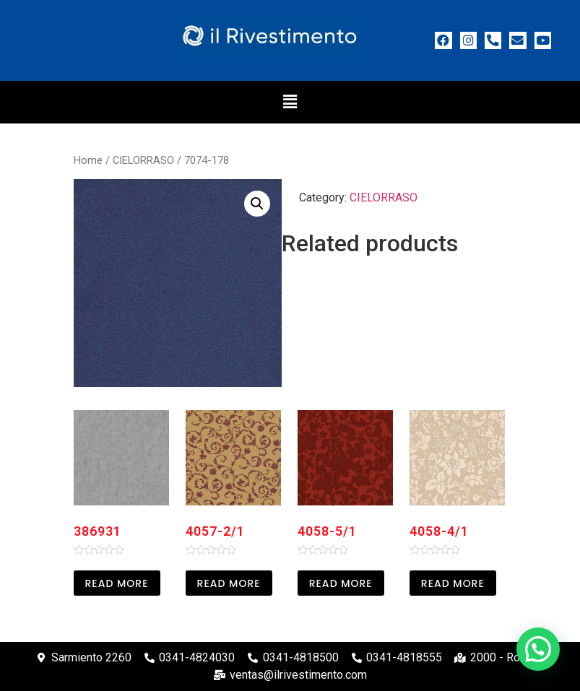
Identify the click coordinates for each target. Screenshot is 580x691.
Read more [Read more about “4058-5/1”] (341, 583)
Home (88, 160)
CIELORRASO (143, 160)
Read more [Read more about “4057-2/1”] (229, 583)
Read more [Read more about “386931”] (117, 583)
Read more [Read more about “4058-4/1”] (453, 583)
